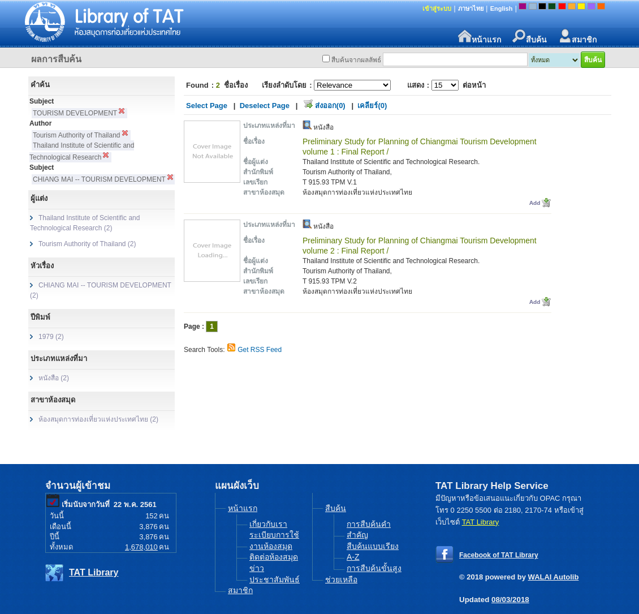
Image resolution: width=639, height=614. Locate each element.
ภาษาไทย (470, 8)
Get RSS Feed (260, 350)
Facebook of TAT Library (498, 555)
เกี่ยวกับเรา (268, 524)
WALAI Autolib (553, 577)
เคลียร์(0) (372, 105)
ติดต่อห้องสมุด (273, 556)
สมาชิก (577, 36)
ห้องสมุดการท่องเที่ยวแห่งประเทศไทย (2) (98, 419)
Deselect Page (265, 105)
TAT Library (93, 572)
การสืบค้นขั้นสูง (374, 568)
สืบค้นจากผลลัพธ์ (356, 60)
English (501, 8)
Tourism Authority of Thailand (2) (87, 244)
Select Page (206, 105)
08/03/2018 (510, 599)
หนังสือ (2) (53, 378)
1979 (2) (51, 337)
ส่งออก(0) (330, 105)
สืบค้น (529, 36)
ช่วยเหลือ (341, 579)
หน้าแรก (479, 36)
